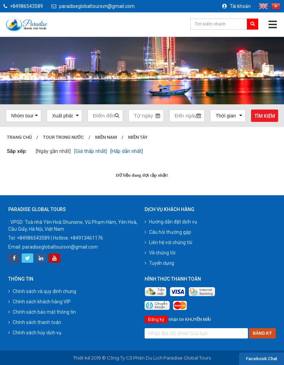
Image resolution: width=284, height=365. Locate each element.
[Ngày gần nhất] (53, 151)
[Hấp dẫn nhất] (126, 151)
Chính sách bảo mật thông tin (42, 312)
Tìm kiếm (264, 116)
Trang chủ (19, 137)
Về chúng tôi (160, 252)
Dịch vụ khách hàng (169, 209)
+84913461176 (86, 238)
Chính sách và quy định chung (42, 291)
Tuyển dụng (159, 263)
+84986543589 (23, 6)
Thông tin (20, 279)
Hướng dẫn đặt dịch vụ (171, 222)
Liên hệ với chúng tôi (168, 242)
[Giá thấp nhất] (90, 151)
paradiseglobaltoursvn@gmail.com (93, 6)
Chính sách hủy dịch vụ (34, 332)
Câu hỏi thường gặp (168, 232)
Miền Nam (107, 137)
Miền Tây (140, 137)
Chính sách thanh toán (34, 322)
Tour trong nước (64, 137)
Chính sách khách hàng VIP (39, 301)
